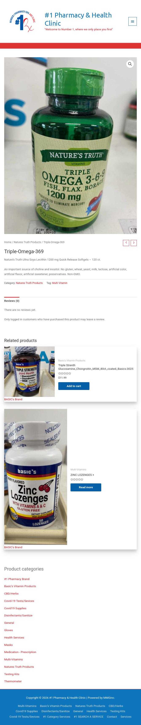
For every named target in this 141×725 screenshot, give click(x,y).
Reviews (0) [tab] (11, 300)
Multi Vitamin (60, 283)
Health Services (14, 637)
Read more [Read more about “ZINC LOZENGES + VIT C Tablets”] (86, 487)
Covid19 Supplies (15, 608)
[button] (130, 64)
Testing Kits (11, 674)
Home (7, 242)
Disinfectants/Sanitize (18, 615)
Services (126, 716)
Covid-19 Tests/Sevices (19, 601)
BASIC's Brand (13, 399)
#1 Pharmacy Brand (16, 579)
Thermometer (13, 681)
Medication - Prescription (20, 652)
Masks (8, 645)
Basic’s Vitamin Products (20, 586)
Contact (112, 716)
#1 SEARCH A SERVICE (88, 716)
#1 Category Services (56, 716)
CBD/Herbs (11, 593)
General (9, 622)
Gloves (8, 630)
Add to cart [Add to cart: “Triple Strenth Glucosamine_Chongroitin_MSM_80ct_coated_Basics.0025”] (74, 386)
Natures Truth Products (19, 666)
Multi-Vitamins (13, 659)
